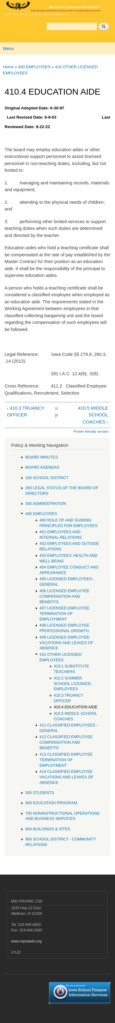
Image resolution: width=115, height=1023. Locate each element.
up (56, 411)
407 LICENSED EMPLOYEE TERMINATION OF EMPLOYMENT (65, 613)
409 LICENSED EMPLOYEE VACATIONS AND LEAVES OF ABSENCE (66, 643)
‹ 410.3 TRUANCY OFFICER (25, 411)
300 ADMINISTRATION (45, 503)
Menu (8, 48)
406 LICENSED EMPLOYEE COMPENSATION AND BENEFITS (65, 596)
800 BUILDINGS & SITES (47, 829)
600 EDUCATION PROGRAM (51, 803)
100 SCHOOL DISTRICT (46, 477)
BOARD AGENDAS (42, 467)
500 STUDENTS (39, 792)
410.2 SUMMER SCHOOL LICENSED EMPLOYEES (72, 683)
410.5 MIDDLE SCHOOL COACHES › (93, 414)
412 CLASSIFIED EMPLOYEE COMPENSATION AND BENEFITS (66, 742)
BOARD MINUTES (41, 457)
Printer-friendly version (91, 431)
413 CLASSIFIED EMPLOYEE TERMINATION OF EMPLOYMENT (66, 760)
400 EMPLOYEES (34, 67)
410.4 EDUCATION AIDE (76, 707)
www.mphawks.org (26, 941)
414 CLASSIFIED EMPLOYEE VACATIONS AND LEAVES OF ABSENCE (66, 777)
